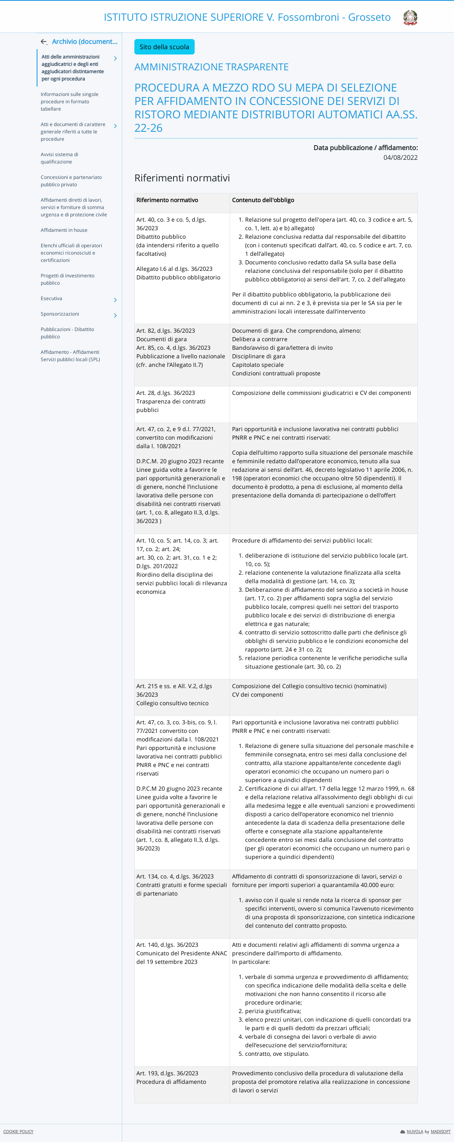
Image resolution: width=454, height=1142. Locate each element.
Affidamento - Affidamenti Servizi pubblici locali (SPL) (70, 371)
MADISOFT (441, 1131)
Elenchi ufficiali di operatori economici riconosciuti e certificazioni (71, 268)
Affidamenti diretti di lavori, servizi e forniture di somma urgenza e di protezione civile (74, 223)
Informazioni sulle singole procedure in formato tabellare (70, 117)
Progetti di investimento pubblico (67, 295)
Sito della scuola (164, 46)
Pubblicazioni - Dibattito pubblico (67, 349)
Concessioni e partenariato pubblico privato (71, 197)
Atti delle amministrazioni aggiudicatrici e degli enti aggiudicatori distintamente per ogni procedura (73, 83)
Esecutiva (51, 314)
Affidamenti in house (64, 245)
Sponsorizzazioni (60, 329)
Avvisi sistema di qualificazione (59, 174)
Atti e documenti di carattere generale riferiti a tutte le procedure (73, 147)
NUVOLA (411, 1131)
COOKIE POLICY (18, 1131)
